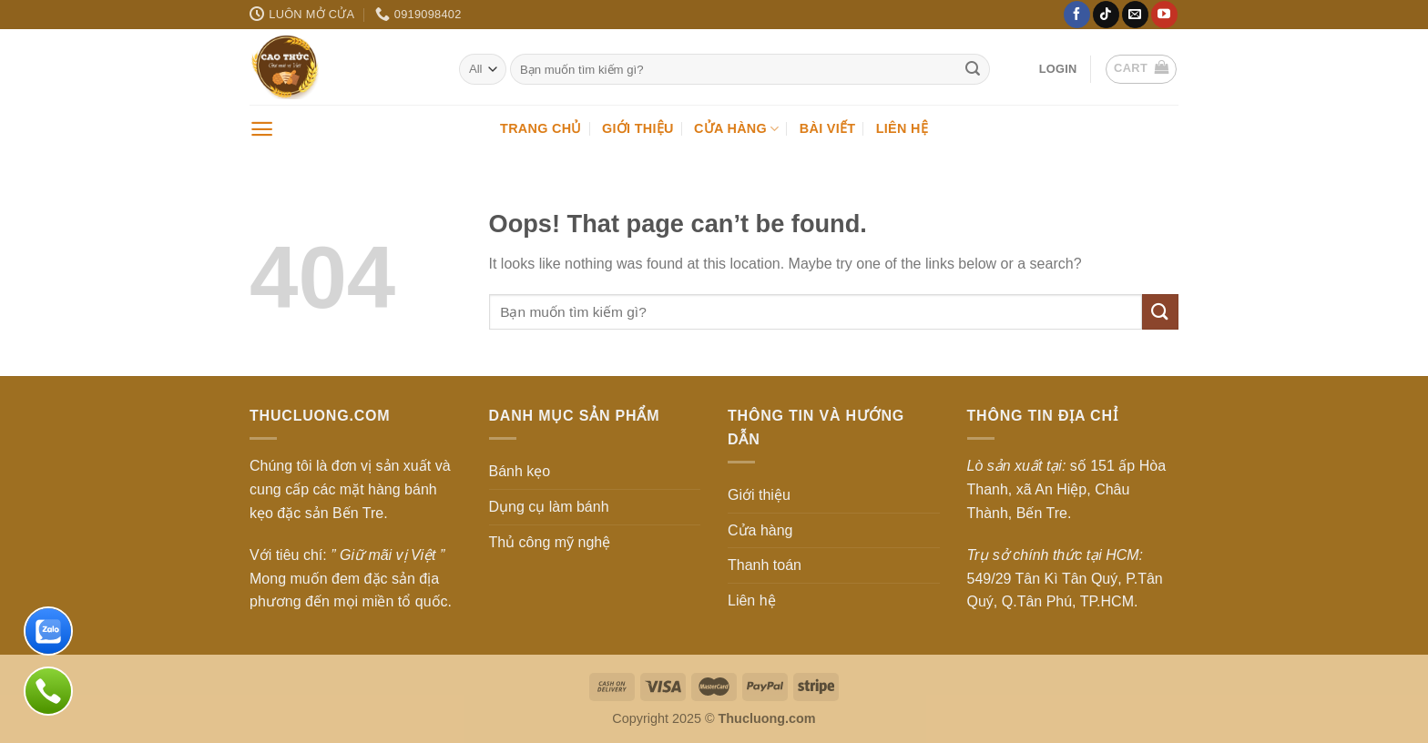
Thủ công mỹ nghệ (550, 542)
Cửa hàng (736, 128)
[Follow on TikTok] (1106, 14)
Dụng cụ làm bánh (549, 506)
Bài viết (827, 128)
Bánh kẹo (520, 471)
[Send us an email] (1135, 14)
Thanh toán (764, 565)
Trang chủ (541, 128)
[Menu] (262, 129)
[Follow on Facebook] (1077, 14)
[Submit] (973, 69)
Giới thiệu (638, 128)
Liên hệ (902, 128)
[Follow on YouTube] (1164, 14)
